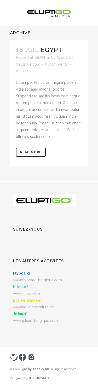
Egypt (51, 50)
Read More (31, 152)
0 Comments (56, 64)
